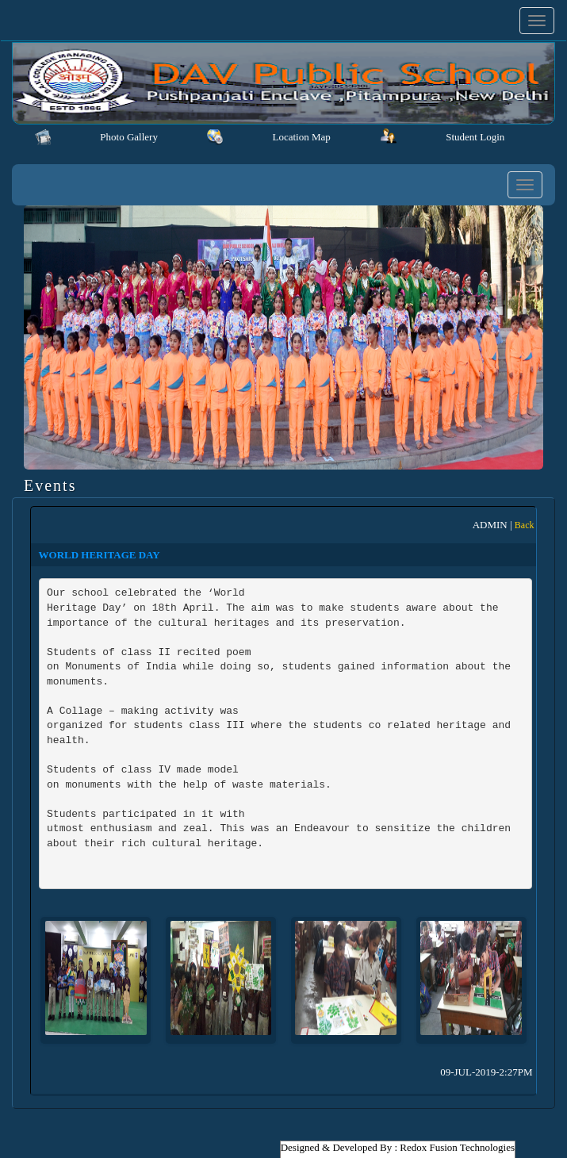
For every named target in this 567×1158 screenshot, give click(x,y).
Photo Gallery (129, 137)
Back (524, 525)
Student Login (475, 137)
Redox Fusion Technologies (457, 1147)
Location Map (301, 137)
